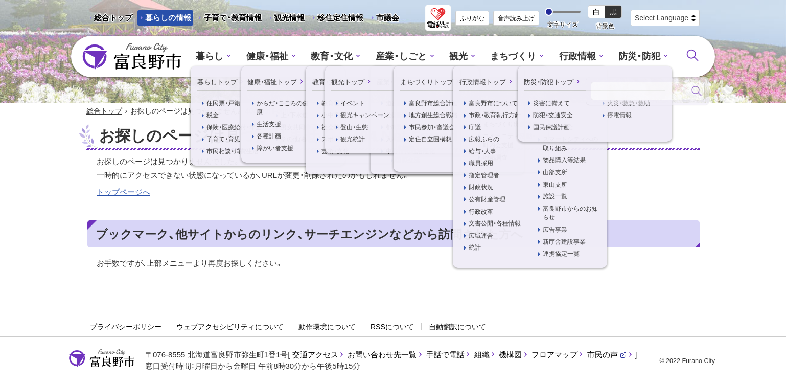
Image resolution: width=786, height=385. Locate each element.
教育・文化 (335, 56)
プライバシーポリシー (125, 327)
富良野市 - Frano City (131, 57)
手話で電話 (445, 354)
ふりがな (472, 18)
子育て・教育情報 (233, 17)
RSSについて (392, 327)
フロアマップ (554, 354)
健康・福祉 (273, 56)
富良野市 (101, 358)
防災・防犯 (631, 56)
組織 (482, 354)
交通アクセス (315, 354)
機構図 (510, 354)
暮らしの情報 (168, 17)
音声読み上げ (516, 18)
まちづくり (510, 56)
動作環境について (327, 327)
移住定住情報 (336, 19)
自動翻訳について (457, 327)
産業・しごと (402, 56)
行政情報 (571, 56)
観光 (457, 56)
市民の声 (607, 354)
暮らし (218, 56)
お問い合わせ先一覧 (382, 354)
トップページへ (123, 192)
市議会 (387, 17)
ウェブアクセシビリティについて (230, 327)
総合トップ (113, 17)
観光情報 (285, 19)
